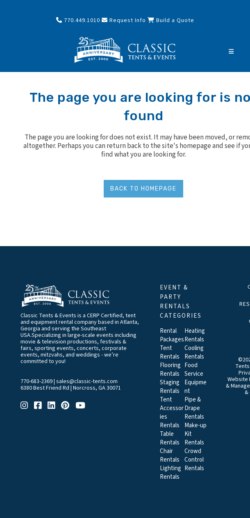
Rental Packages (172, 335)
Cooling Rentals (194, 352)
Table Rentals (170, 438)
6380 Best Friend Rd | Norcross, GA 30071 (70, 388)
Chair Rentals (170, 455)
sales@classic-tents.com (87, 381)
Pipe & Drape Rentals (194, 408)
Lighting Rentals (170, 472)
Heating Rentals (194, 335)
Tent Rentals (170, 352)
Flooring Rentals (170, 369)
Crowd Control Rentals (194, 460)
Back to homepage (143, 188)
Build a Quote (171, 20)
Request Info (124, 20)
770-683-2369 (36, 381)
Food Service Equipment (195, 378)
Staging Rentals (170, 386)
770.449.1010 (78, 20)
